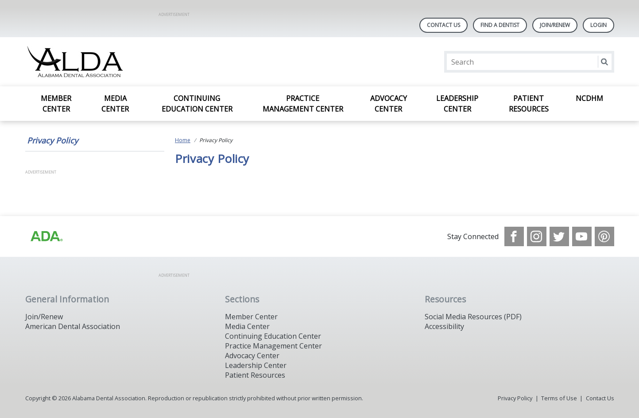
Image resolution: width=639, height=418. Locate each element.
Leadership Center (457, 103)
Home (182, 140)
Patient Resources (529, 103)
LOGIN (598, 25)
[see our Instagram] (536, 236)
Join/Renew (555, 25)
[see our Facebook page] (514, 236)
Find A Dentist (499, 25)
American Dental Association (72, 326)
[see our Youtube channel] (582, 236)
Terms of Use (559, 398)
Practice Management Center (303, 103)
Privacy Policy (52, 140)
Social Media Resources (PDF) (473, 316)
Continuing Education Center (197, 103)
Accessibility (444, 326)
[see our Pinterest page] (604, 236)
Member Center (56, 103)
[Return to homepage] (139, 61)
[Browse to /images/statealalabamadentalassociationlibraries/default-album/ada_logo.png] (46, 236)
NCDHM (589, 98)
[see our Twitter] (559, 236)
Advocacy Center (388, 103)
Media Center (115, 103)
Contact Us (443, 25)
